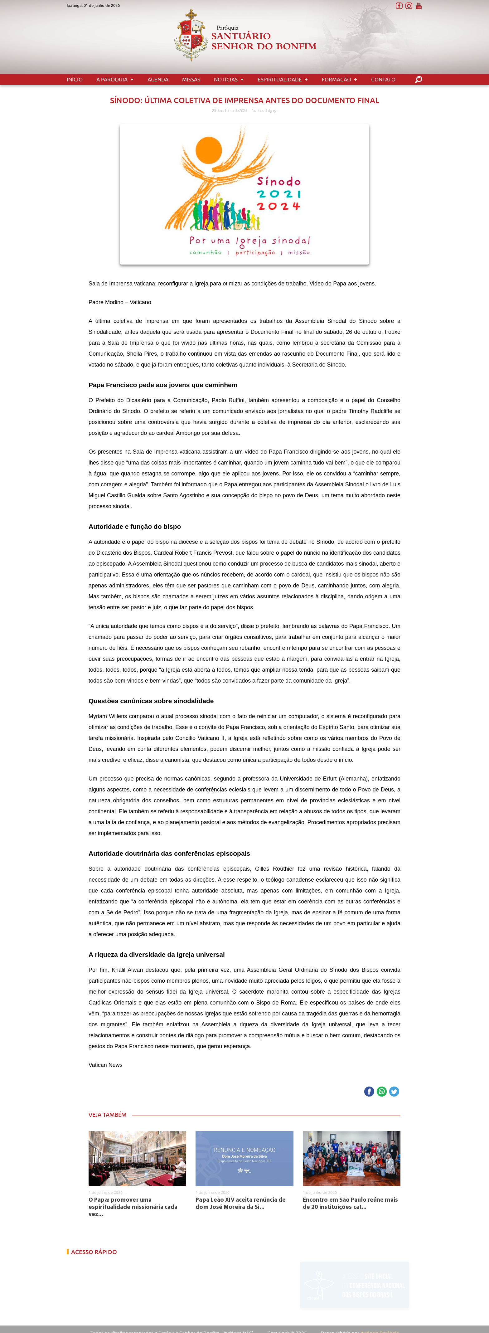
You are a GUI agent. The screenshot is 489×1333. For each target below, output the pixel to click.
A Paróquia (112, 79)
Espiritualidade (280, 79)
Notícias (226, 79)
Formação (336, 79)
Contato (383, 79)
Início (75, 79)
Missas (191, 79)
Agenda (158, 79)
